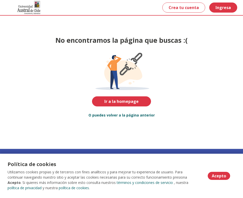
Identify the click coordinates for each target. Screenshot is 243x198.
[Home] (22, 8)
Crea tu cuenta (184, 7)
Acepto (219, 176)
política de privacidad (25, 187)
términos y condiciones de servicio (145, 182)
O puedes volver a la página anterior (121, 115)
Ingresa (223, 7)
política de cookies (74, 187)
